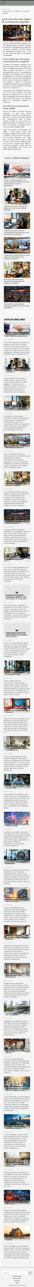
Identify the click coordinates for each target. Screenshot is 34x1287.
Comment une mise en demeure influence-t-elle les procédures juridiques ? (15, 208)
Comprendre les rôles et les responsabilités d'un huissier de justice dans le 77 (17, 635)
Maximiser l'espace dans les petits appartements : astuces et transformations (17, 748)
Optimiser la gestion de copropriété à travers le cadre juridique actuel (16, 824)
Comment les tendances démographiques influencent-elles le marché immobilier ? (17, 1088)
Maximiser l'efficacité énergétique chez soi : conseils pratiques (17, 937)
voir (25, 70)
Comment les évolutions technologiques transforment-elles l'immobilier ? (17, 1013)
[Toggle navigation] (3, 2)
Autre (8, 9)
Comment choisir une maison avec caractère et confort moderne (17, 1238)
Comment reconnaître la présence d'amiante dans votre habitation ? (17, 1164)
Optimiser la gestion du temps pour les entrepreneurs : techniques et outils (17, 673)
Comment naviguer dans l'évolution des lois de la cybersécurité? (15, 786)
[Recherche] (15, 1273)
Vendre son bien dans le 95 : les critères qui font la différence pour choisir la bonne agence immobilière (16, 182)
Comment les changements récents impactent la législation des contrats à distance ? (17, 257)
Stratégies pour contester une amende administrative (16, 558)
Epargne (17, 1281)
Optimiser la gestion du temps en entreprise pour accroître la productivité (17, 862)
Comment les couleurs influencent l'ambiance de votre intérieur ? (17, 710)
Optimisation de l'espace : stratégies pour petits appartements (15, 975)
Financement (17, 1278)
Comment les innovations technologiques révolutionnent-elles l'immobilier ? (17, 899)
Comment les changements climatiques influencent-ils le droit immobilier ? (16, 306)
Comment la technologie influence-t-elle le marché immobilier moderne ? (15, 1126)
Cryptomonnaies (17, 1276)
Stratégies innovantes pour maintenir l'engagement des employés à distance (14, 281)
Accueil (3, 9)
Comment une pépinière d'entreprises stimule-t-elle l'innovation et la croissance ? (17, 597)
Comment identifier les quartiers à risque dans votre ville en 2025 (16, 1202)
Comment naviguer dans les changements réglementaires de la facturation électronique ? (16, 232)
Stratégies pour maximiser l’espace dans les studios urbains (15, 1051)
